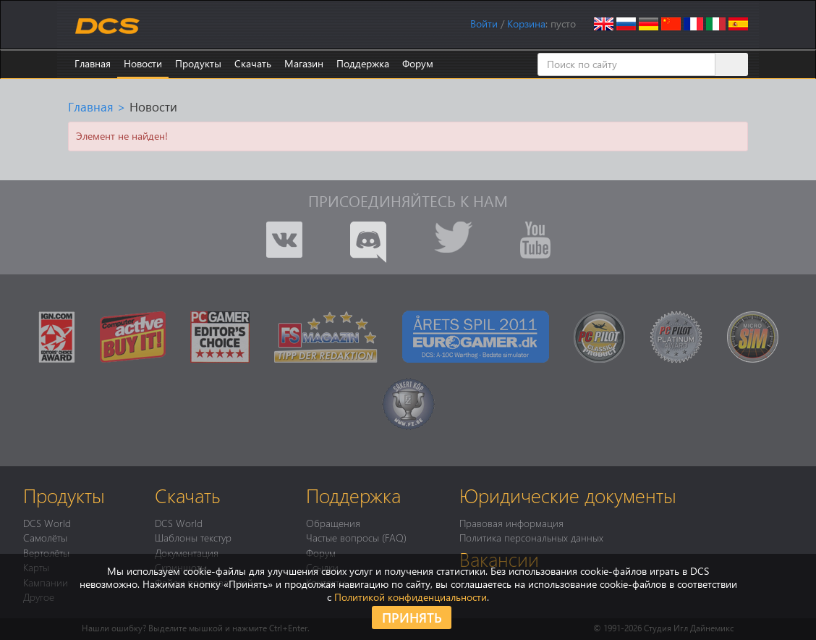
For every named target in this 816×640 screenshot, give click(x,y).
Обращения (333, 522)
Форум (417, 63)
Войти (484, 23)
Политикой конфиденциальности (410, 597)
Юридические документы (567, 495)
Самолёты (45, 537)
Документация (186, 552)
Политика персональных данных (531, 537)
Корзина (526, 23)
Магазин (303, 63)
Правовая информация (511, 522)
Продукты (198, 63)
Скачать (252, 63)
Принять (412, 617)
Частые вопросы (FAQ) (356, 537)
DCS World (47, 522)
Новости (143, 63)
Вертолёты (46, 552)
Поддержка (362, 63)
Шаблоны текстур (193, 537)
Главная (93, 63)
